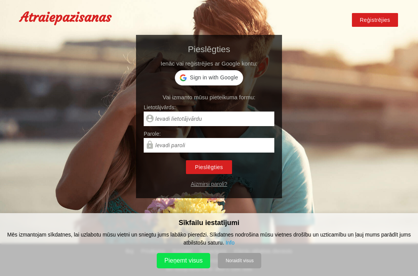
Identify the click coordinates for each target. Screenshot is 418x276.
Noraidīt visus (240, 260)
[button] (209, 77)
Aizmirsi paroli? (209, 184)
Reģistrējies (375, 20)
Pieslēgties (209, 167)
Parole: (152, 134)
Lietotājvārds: (160, 107)
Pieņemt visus (183, 260)
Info (230, 243)
